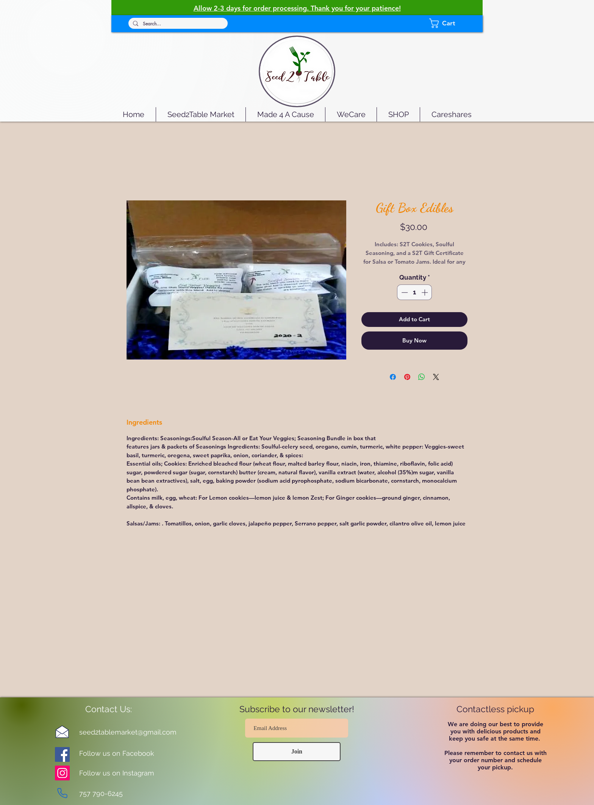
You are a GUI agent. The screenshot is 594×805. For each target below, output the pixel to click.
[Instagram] (62, 773)
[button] (450, 23)
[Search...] (177, 24)
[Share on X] (436, 376)
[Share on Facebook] (392, 376)
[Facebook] (62, 754)
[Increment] (425, 292)
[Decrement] (404, 292)
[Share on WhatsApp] (421, 376)
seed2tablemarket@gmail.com (128, 732)
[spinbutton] (415, 292)
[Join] (297, 751)
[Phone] (62, 792)
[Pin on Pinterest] (407, 376)
